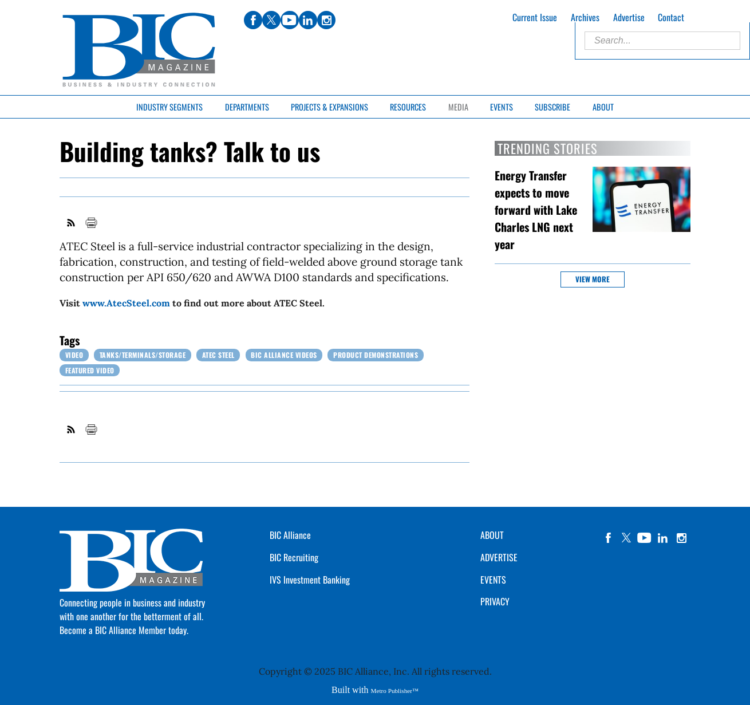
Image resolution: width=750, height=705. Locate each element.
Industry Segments (169, 107)
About (603, 107)
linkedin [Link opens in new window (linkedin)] (308, 20)
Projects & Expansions (329, 107)
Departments (247, 107)
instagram (681, 538)
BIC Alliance (290, 535)
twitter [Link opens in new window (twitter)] (271, 20)
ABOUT (492, 535)
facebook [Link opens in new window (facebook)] (253, 20)
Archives (585, 17)
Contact (671, 17)
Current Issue (534, 17)
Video (74, 355)
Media (458, 107)
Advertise (629, 17)
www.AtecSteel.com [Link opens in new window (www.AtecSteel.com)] (126, 303)
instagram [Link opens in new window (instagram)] (326, 20)
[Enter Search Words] (662, 40)
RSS (71, 223)
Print (91, 223)
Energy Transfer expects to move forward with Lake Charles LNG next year (536, 210)
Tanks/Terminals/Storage (143, 355)
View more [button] (592, 279)
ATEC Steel (218, 355)
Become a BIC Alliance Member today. (124, 630)
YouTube (644, 538)
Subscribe (552, 107)
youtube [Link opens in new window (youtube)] (290, 20)
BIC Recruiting (294, 557)
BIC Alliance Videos (284, 355)
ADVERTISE (499, 557)
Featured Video (90, 370)
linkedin (663, 538)
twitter (626, 538)
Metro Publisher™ (395, 690)
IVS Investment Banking (310, 579)
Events (501, 107)
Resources (408, 107)
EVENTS (493, 579)
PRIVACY (495, 601)
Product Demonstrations (375, 355)
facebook (608, 538)
